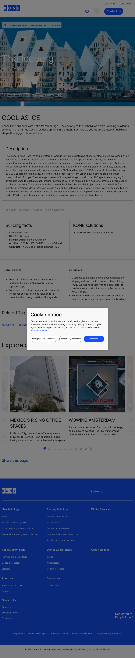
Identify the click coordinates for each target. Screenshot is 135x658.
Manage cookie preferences (44, 339)
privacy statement (39, 330)
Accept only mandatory (71, 339)
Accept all (94, 339)
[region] (67, 329)
